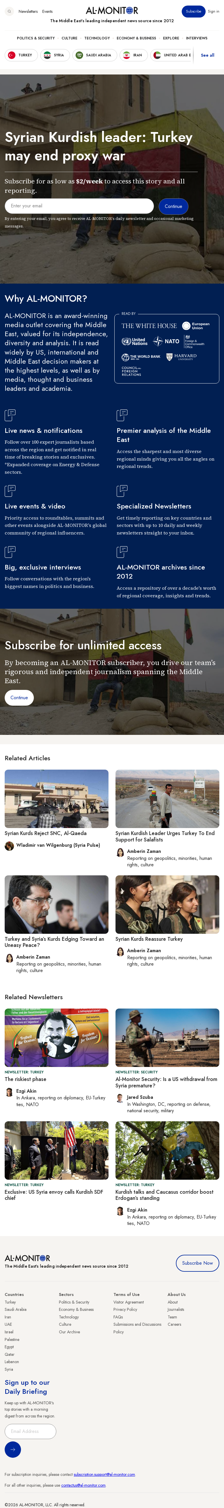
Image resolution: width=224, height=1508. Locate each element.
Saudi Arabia (16, 1309)
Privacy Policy (125, 1309)
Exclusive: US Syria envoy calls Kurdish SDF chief (54, 1195)
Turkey (10, 1302)
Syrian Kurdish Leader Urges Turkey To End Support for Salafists (165, 837)
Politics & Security (36, 38)
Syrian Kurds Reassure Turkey (149, 939)
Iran (8, 1317)
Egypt (9, 1347)
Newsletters (28, 11)
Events (47, 11)
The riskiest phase (25, 1079)
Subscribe (193, 11)
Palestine (12, 1339)
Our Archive (69, 1332)
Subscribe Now (197, 1263)
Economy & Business (136, 38)
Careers (174, 1324)
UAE (8, 1324)
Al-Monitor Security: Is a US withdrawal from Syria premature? (166, 1082)
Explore (171, 38)
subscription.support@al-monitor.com (104, 1474)
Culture (69, 38)
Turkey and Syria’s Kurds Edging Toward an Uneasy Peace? (54, 942)
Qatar (10, 1354)
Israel (9, 1332)
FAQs (118, 1317)
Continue (19, 697)
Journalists (176, 1309)
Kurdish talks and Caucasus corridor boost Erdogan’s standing (165, 1195)
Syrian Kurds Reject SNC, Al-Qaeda (46, 833)
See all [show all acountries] (207, 55)
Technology (97, 38)
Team (172, 1317)
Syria (9, 1369)
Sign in (213, 11)
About (173, 1302)
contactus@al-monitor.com (83, 1485)
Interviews (196, 38)
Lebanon (12, 1362)
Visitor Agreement (128, 1302)
